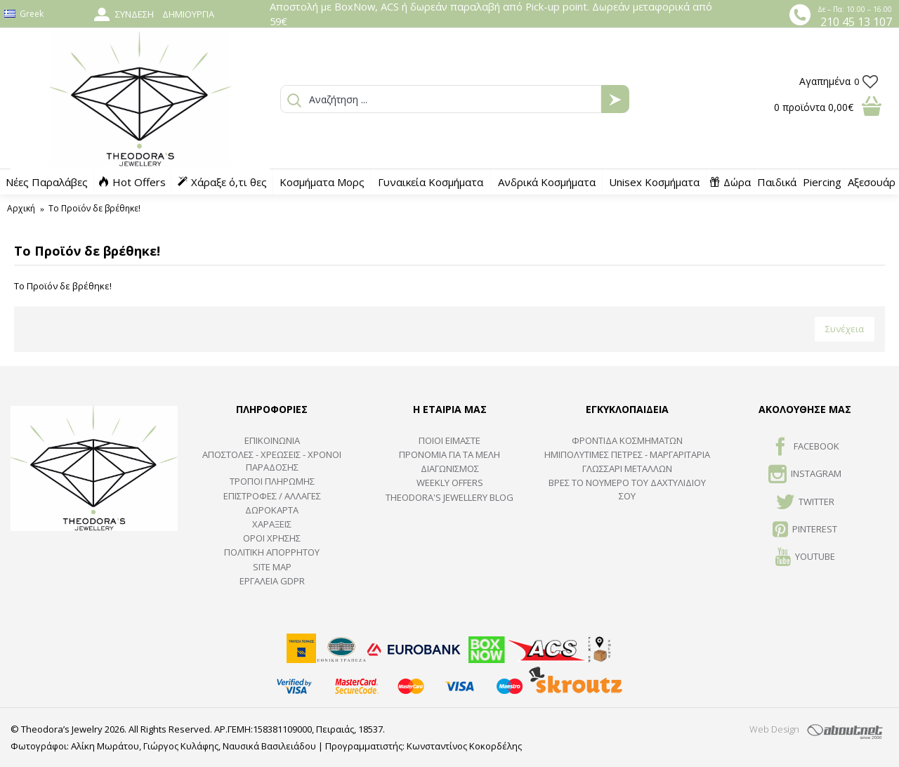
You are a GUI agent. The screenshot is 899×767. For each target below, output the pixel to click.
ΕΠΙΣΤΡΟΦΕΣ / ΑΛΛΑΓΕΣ (272, 496)
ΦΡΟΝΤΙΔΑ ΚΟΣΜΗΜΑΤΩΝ (627, 440)
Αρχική (21, 208)
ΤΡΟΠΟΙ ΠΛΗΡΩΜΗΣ (272, 481)
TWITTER (805, 503)
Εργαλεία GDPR (272, 581)
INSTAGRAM (804, 474)
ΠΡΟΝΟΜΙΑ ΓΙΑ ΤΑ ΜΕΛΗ (449, 454)
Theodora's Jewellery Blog (449, 497)
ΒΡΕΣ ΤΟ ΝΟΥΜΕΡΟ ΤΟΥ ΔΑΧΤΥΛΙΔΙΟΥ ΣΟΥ (627, 488)
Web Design (774, 729)
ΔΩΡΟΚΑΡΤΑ (271, 510)
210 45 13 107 (856, 21)
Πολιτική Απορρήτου (272, 552)
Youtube (805, 557)
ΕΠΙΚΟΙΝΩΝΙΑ (272, 440)
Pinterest (805, 530)
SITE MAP (272, 566)
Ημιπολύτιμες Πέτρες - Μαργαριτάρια (627, 454)
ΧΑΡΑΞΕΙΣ (271, 524)
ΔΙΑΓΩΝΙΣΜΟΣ (450, 468)
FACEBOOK (805, 447)
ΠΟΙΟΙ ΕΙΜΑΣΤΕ (449, 440)
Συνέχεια (844, 328)
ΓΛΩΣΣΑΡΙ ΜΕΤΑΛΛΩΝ (627, 468)
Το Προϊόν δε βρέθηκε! (94, 208)
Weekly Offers (449, 482)
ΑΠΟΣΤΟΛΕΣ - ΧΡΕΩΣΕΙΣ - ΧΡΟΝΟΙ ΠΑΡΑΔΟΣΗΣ (271, 460)
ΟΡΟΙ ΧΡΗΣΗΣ (272, 538)
